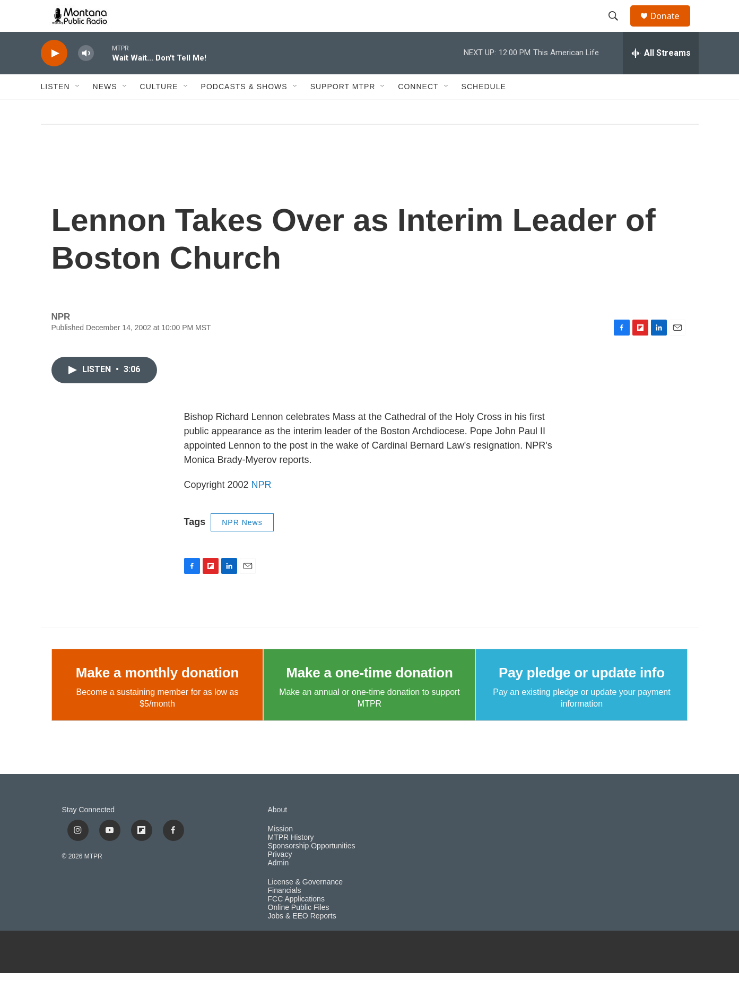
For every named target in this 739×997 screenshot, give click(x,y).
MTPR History (291, 861)
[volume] (86, 77)
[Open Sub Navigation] (78, 110)
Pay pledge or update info (582, 696)
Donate (671, 27)
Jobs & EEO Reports (302, 940)
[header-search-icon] (618, 28)
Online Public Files (298, 931)
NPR (261, 508)
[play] (54, 77)
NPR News (242, 546)
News (105, 110)
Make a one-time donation (369, 696)
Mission (280, 853)
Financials (284, 914)
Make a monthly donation (157, 696)
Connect (418, 110)
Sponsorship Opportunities (311, 870)
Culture (159, 110)
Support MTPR (343, 110)
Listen (55, 110)
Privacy (280, 878)
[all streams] (661, 77)
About (278, 834)
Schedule (484, 110)
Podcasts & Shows (244, 110)
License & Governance (305, 906)
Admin (278, 887)
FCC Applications (296, 923)
